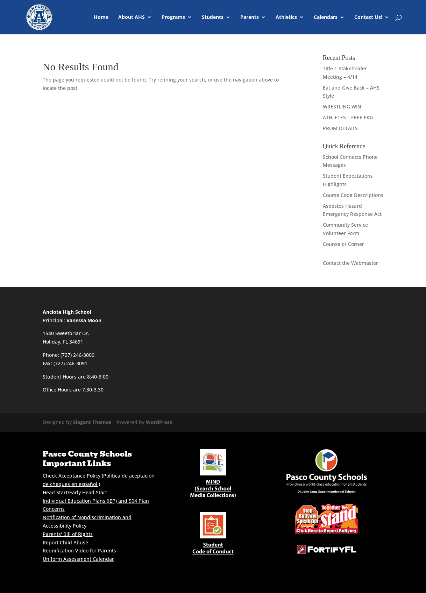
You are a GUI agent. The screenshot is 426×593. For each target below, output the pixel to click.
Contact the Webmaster (350, 263)
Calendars (326, 17)
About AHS (131, 17)
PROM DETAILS (340, 128)
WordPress (159, 422)
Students (212, 17)
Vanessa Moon (83, 320)
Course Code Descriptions (353, 195)
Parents (249, 17)
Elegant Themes (92, 422)
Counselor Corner (343, 244)
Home (101, 17)
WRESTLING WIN (342, 106)
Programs (173, 17)
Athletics (286, 17)
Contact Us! (368, 17)
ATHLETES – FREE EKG (348, 117)
